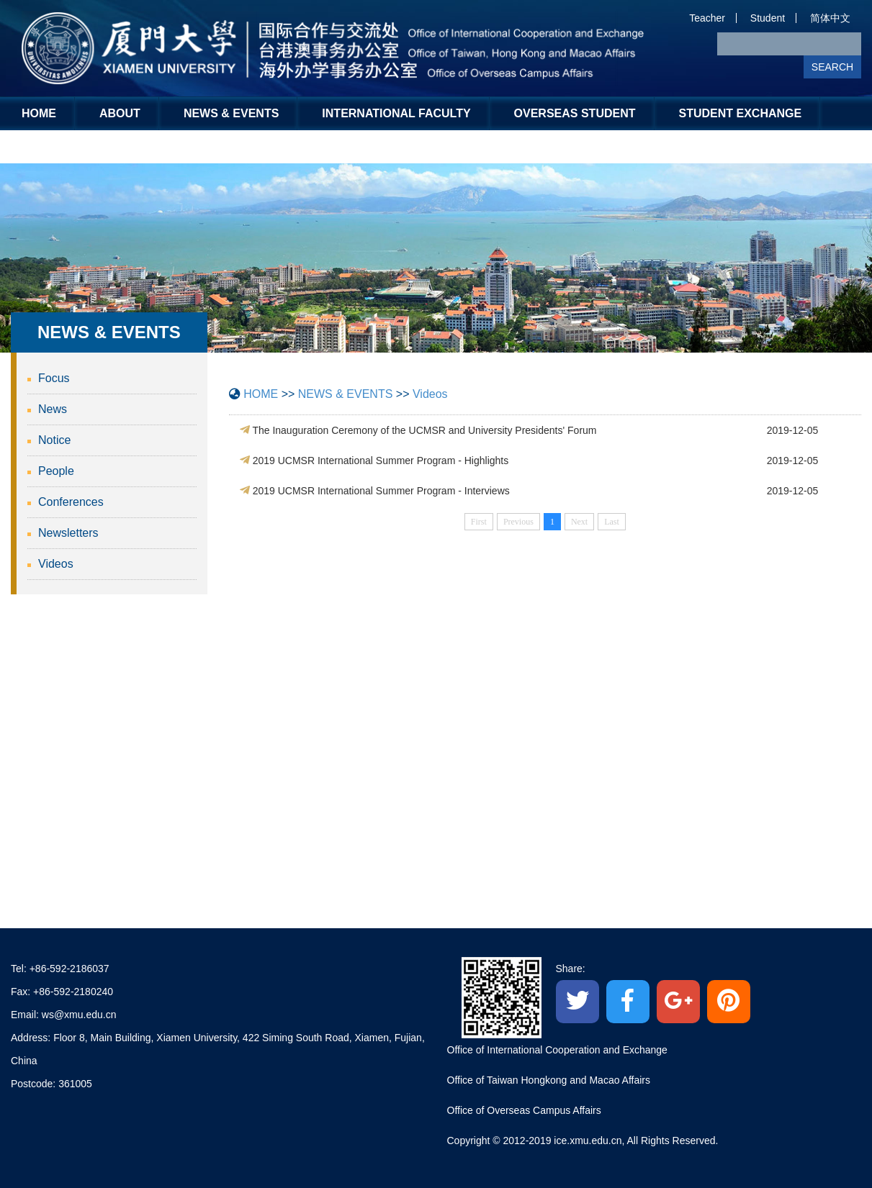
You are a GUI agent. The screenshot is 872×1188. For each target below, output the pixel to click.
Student (767, 18)
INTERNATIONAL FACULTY (396, 113)
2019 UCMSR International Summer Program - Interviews (381, 490)
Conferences (71, 502)
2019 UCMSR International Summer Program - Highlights (381, 460)
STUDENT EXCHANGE (740, 113)
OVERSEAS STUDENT (575, 113)
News (52, 409)
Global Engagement (89, 146)
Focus (54, 378)
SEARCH (832, 67)
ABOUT (119, 113)
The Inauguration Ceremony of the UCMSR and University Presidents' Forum (424, 430)
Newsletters (68, 533)
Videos (55, 564)
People (56, 471)
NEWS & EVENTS (231, 113)
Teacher (707, 18)
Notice (54, 440)
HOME (39, 113)
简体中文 (830, 18)
